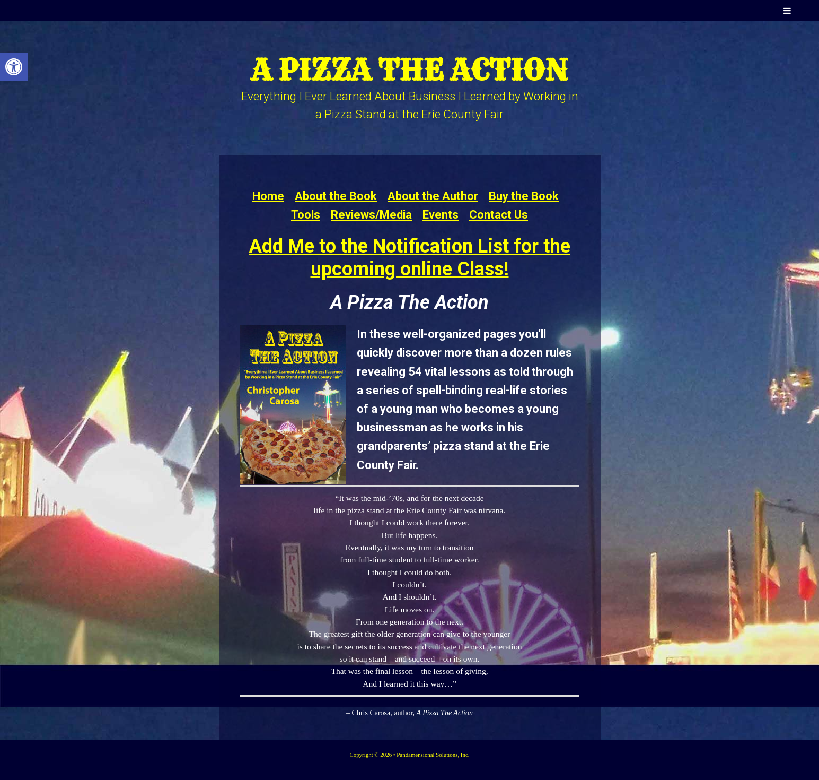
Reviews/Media (371, 214)
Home (268, 196)
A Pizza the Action (409, 70)
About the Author (433, 196)
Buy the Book (524, 196)
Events (440, 214)
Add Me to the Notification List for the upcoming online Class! (409, 257)
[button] (14, 67)
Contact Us (498, 214)
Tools (305, 214)
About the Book (336, 196)
